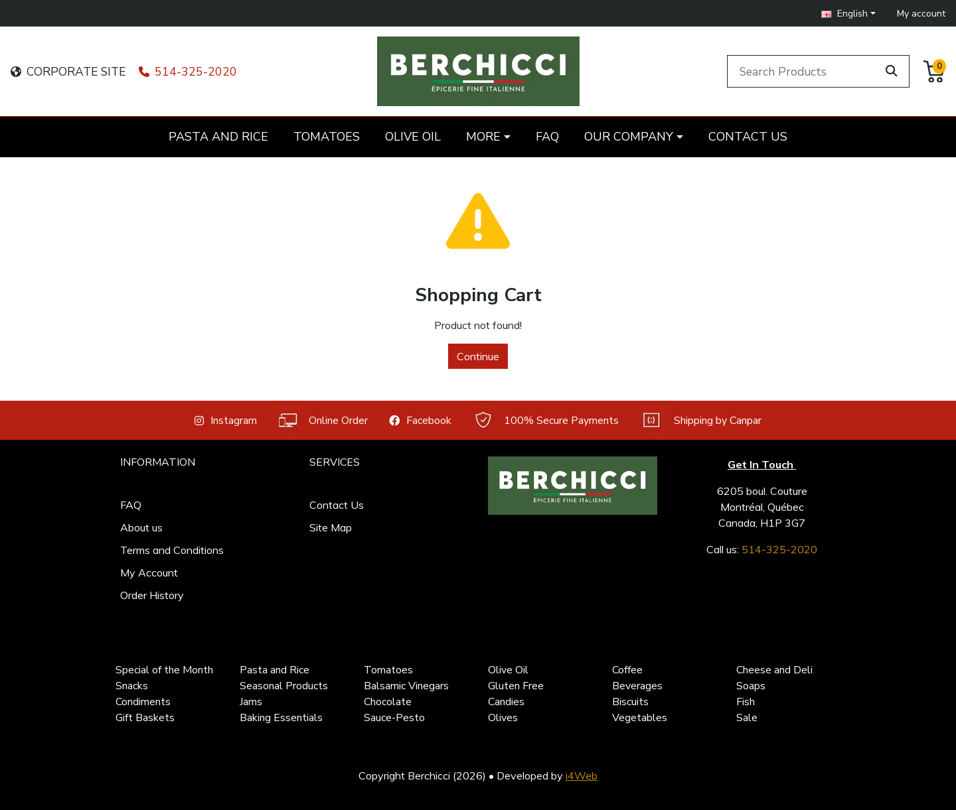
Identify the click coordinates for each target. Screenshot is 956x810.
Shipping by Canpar (700, 420)
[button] (848, 13)
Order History (152, 595)
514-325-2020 (188, 72)
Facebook (420, 420)
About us (141, 527)
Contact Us (336, 504)
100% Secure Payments (546, 420)
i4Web (582, 775)
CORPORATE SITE (68, 72)
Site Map (330, 527)
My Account (149, 572)
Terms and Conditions (172, 550)
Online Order (323, 420)
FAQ (130, 504)
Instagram (226, 420)
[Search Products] (804, 71)
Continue (478, 356)
